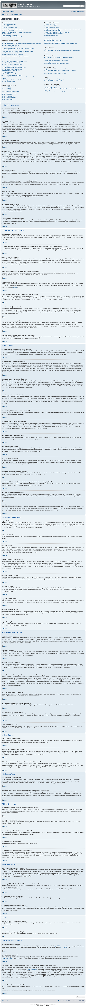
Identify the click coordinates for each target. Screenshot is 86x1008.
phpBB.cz (47, 1005)
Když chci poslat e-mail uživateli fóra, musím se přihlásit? (16, 56)
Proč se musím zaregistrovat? (9, 24)
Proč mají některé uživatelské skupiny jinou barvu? (56, 32)
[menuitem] (13, 11)
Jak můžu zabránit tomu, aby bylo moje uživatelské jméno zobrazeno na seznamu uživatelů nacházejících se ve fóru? (22, 44)
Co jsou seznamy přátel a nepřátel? (52, 49)
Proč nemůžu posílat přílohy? (9, 72)
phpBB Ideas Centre (7, 958)
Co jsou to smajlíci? (6, 89)
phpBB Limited (59, 946)
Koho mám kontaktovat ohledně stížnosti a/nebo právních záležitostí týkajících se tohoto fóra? (64, 89)
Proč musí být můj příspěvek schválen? (11, 80)
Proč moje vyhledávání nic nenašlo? (53, 59)
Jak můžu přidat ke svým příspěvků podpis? (12, 64)
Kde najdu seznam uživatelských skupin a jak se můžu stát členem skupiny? (62, 29)
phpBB (15, 287)
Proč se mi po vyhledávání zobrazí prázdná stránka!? (57, 60)
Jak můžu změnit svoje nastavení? (10, 42)
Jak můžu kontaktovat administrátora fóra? (54, 92)
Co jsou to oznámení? (7, 94)
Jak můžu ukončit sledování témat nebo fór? (55, 73)
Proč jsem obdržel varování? (9, 73)
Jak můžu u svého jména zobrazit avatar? (12, 53)
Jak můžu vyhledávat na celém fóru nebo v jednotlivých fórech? (59, 57)
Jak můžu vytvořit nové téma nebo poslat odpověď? (14, 61)
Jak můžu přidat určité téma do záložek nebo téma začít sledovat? (60, 70)
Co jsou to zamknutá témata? (9, 97)
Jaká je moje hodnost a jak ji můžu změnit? (12, 54)
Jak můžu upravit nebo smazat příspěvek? (12, 62)
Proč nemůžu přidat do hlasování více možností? (14, 67)
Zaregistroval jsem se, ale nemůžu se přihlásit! (13, 29)
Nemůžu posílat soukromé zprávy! (52, 40)
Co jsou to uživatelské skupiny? (51, 27)
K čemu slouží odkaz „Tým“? (51, 35)
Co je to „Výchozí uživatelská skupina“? (53, 33)
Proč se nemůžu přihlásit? (8, 30)
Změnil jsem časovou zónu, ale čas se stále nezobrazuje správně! (18, 48)
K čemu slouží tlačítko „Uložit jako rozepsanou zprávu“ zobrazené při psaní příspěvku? (20, 77)
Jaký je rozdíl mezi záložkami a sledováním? (55, 69)
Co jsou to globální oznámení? (9, 93)
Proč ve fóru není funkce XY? (51, 87)
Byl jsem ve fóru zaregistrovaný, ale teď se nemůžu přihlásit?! (17, 32)
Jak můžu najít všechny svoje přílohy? (53, 80)
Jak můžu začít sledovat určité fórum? (53, 72)
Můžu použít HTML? (7, 88)
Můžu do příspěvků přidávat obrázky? (11, 91)
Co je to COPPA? (6, 26)
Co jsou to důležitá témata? (8, 96)
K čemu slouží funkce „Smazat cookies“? (12, 36)
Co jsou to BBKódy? (6, 86)
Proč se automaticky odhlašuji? (9, 35)
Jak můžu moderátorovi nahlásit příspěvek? (12, 75)
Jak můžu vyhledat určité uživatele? (52, 62)
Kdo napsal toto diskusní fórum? (52, 85)
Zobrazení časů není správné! (9, 46)
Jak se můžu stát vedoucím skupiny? (53, 30)
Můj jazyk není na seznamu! (8, 49)
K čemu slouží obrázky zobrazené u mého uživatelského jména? (17, 51)
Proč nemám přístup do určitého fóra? (11, 70)
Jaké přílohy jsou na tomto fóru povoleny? (54, 79)
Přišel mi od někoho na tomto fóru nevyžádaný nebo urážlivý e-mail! (60, 43)
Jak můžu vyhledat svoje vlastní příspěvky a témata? (57, 63)
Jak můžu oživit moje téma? (8, 81)
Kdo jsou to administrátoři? (50, 24)
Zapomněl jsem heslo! (7, 33)
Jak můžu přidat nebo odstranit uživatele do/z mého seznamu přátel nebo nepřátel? (62, 51)
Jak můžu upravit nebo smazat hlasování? (12, 69)
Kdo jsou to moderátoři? (50, 26)
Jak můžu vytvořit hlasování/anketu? (10, 66)
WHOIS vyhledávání (31, 969)
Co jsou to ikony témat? (7, 99)
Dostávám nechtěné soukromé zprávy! (53, 42)
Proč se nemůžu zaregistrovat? (9, 27)
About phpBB (63, 947)
